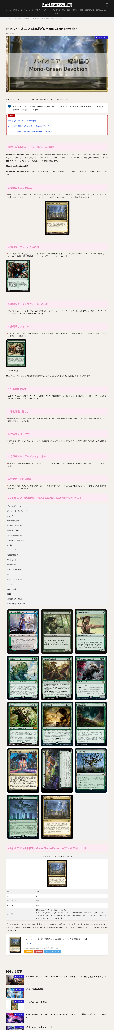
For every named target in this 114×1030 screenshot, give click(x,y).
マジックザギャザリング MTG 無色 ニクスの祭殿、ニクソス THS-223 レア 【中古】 (56, 939)
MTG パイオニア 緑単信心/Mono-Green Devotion (47, 19)
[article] (57, 166)
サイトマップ (28, 10)
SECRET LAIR (89, 10)
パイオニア (27, 19)
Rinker (31, 943)
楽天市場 (39, 952)
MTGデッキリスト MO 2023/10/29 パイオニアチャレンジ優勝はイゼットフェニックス (65, 1015)
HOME (10, 19)
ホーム (8, 10)
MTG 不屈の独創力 (34, 989)
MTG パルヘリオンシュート (39, 1027)
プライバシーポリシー (42, 10)
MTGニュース (101, 10)
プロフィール (17, 10)
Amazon (29, 952)
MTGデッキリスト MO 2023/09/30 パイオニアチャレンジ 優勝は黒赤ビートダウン (65, 976)
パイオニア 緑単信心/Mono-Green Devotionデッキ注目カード (32, 131)
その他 (55, 13)
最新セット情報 (78, 10)
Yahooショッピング (53, 952)
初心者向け (56, 10)
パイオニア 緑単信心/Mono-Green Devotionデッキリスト (30, 126)
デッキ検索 (66, 10)
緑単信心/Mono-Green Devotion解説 (22, 121)
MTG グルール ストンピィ (37, 1002)
